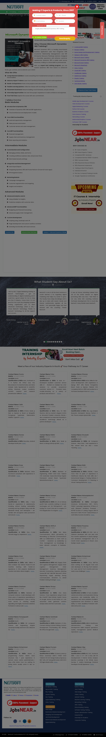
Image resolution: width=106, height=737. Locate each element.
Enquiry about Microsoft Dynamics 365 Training (53, 31)
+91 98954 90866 (39, 37)
